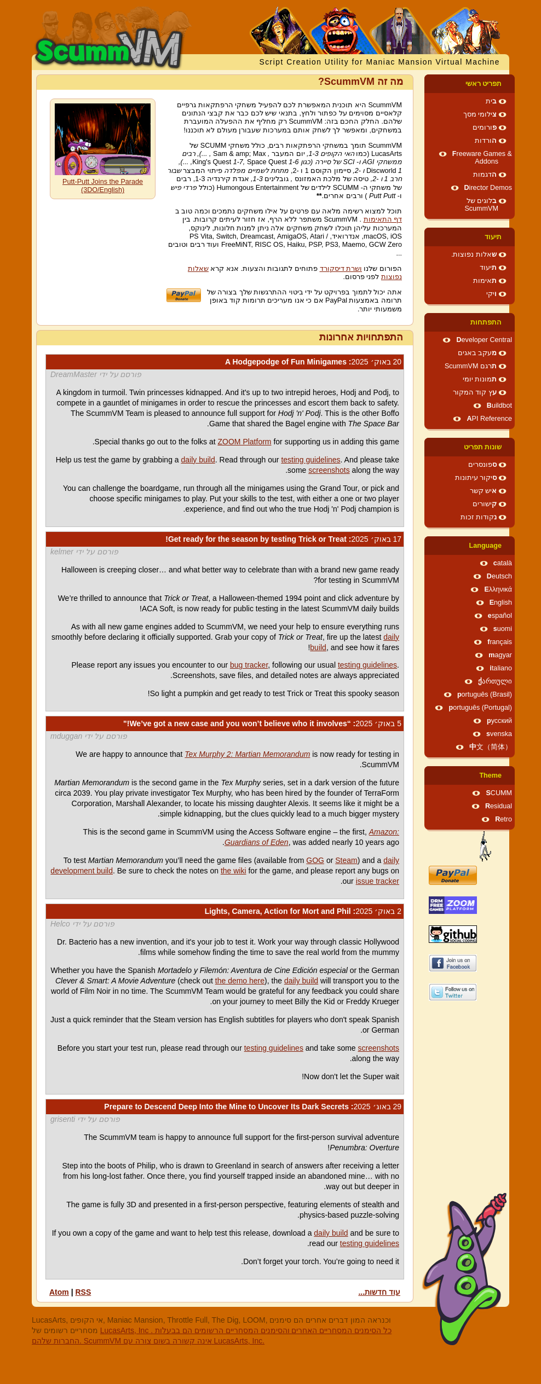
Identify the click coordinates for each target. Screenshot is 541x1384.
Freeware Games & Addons (482, 157)
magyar (500, 655)
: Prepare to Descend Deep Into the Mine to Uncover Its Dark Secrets (252, 1106)
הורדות (486, 140)
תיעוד (493, 237)
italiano (501, 668)
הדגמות (485, 174)
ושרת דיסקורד (341, 269)
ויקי (491, 294)
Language (485, 545)
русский (499, 721)
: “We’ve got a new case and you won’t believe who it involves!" (262, 723)
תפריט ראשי (483, 84)
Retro (503, 819)
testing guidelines (310, 459)
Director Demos (488, 188)
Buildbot (499, 405)
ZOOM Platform (245, 441)
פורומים (485, 127)
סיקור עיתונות (476, 478)
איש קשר (483, 491)
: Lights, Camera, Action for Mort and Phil (303, 911)
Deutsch (499, 576)
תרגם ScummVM (471, 366)
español (500, 615)
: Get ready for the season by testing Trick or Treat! (283, 539)
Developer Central (484, 340)
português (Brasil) (484, 694)
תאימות (485, 281)
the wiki (233, 870)
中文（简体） (490, 747)
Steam (346, 860)
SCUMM (499, 793)
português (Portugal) (480, 707)
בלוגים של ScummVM (481, 204)
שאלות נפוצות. (474, 254)
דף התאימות (383, 219)
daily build (198, 459)
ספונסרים (482, 464)
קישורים (485, 504)
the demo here (239, 980)
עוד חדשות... (379, 1292)
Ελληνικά (498, 589)
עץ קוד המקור (475, 392)
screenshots (328, 470)
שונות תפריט (483, 447)
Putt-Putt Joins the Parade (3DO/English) (102, 186)
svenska (499, 734)
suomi (502, 629)
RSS (83, 1292)
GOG (315, 860)
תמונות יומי (480, 379)
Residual (498, 806)
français (499, 642)
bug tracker (249, 665)
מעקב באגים (477, 353)
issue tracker (377, 881)
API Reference (489, 418)
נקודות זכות (479, 517)
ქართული (495, 681)
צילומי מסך (480, 114)
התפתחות (486, 322)
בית (491, 101)
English (501, 602)
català (502, 563)
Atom (59, 1292)
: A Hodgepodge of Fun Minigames (313, 361)
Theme (490, 775)
